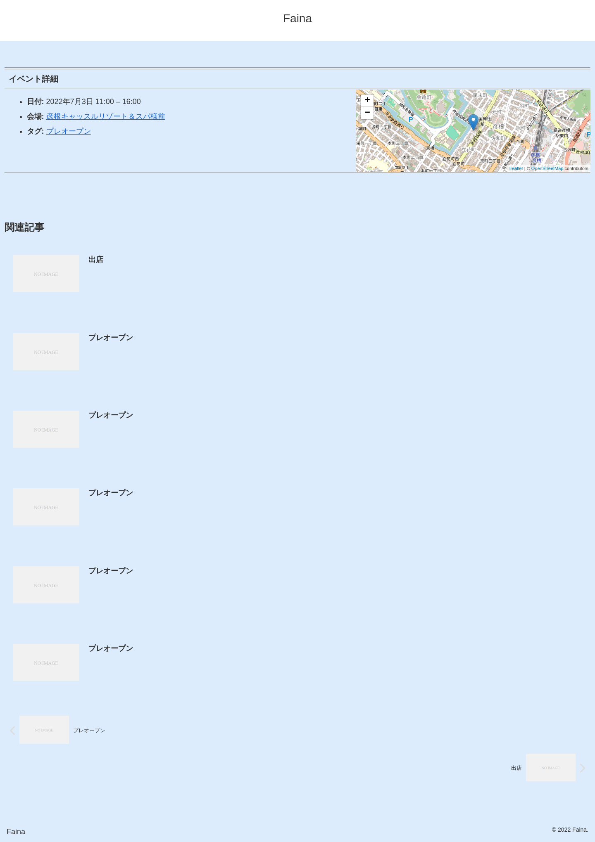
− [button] (367, 113)
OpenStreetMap (547, 168)
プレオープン (68, 131)
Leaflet (516, 168)
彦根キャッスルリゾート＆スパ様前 (105, 116)
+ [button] (367, 101)
